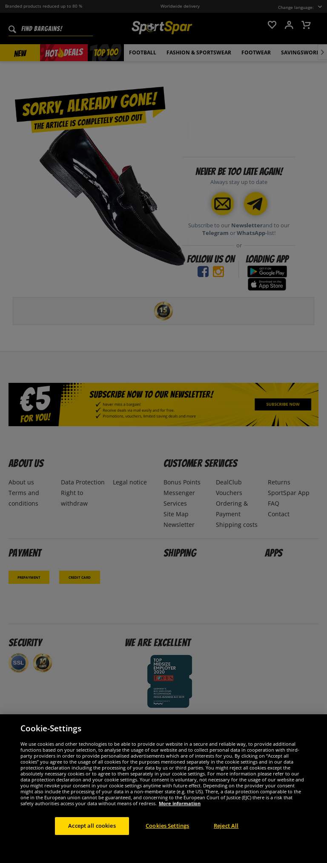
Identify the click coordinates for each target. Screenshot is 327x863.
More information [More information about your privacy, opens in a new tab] (180, 803)
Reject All (226, 825)
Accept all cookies (91, 825)
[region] (163, 788)
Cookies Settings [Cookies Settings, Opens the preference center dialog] (167, 825)
